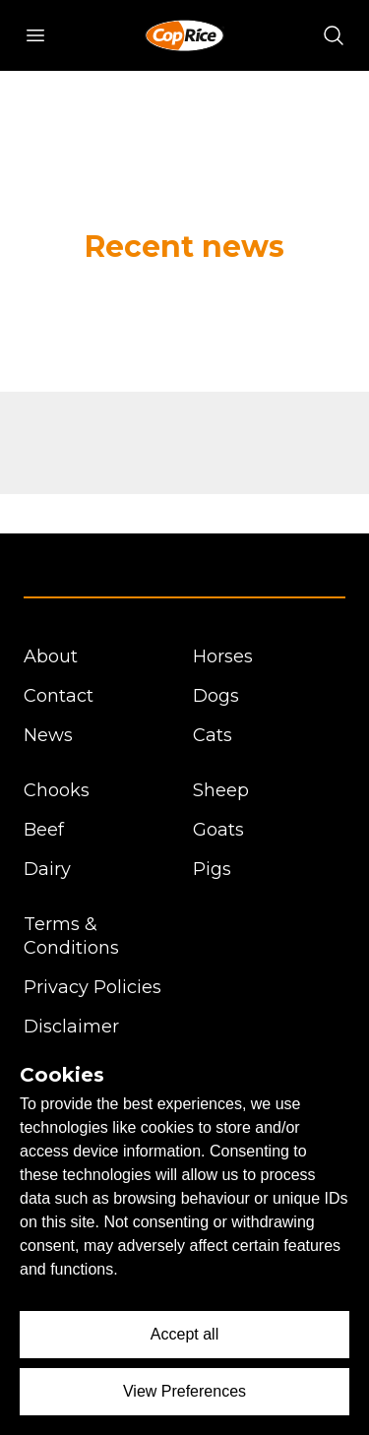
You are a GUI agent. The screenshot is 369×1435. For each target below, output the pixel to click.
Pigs (212, 869)
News (48, 735)
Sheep (221, 790)
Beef (44, 830)
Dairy (47, 869)
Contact (58, 696)
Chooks (57, 790)
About (51, 656)
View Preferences (184, 1391)
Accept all (184, 1334)
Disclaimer (71, 1026)
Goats (218, 830)
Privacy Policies (92, 987)
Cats (212, 735)
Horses (223, 656)
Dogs (216, 696)
